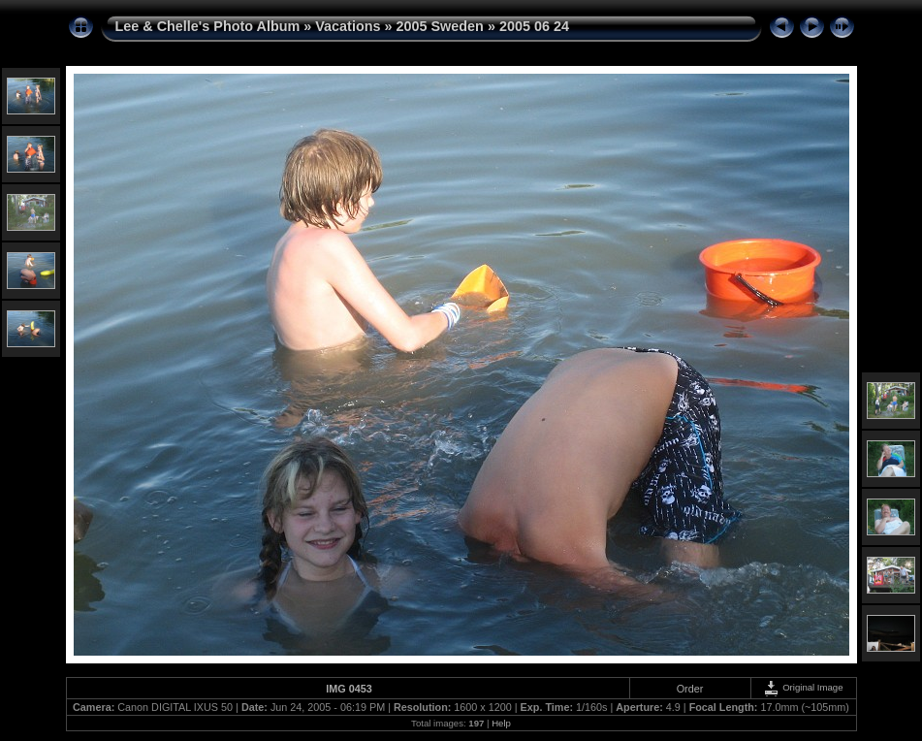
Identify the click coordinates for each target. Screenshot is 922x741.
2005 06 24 (534, 26)
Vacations (347, 26)
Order (690, 688)
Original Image (803, 687)
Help (501, 723)
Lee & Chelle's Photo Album (208, 26)
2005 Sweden (440, 26)
